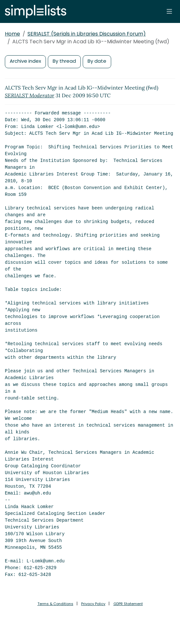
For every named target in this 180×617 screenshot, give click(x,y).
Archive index (25, 61)
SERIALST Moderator (29, 95)
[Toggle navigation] (169, 11)
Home (12, 33)
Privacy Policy (93, 603)
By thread (64, 61)
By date (97, 61)
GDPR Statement (128, 603)
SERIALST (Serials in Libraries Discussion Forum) (86, 33)
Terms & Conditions (55, 603)
